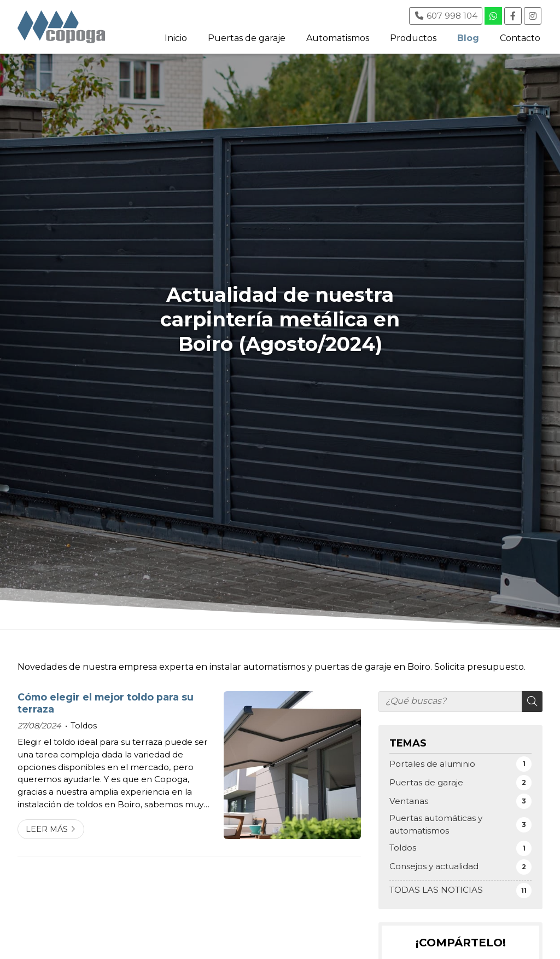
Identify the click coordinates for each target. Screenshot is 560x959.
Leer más (47, 829)
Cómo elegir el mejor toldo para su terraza (106, 703)
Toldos (84, 726)
